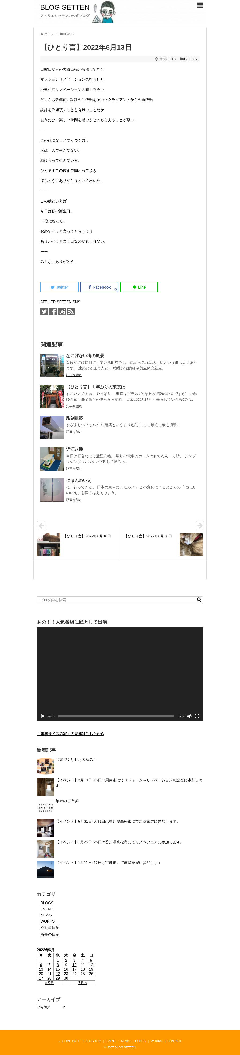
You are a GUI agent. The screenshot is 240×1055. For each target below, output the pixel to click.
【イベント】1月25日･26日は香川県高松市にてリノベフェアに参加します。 (120, 842)
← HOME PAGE (69, 1041)
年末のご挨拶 (67, 801)
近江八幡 (74, 449)
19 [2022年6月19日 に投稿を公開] (91, 969)
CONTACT (174, 1041)
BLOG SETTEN (65, 7)
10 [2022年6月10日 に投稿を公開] (74, 965)
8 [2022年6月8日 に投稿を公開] (58, 965)
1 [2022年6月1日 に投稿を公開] (58, 960)
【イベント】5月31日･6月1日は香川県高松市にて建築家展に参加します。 (118, 821)
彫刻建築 (74, 418)
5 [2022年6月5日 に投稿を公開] (91, 960)
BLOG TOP (93, 1041)
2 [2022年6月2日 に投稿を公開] (66, 960)
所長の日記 (50, 934)
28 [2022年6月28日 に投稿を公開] (49, 978)
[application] (120, 674)
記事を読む (74, 375)
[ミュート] (189, 716)
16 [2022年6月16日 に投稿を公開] (66, 969)
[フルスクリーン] (197, 716)
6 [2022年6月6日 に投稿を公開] (41, 965)
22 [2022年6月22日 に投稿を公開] (58, 974)
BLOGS (190, 59)
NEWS (46, 915)
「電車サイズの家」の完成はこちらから (70, 734)
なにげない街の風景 (85, 355)
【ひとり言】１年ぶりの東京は (95, 387)
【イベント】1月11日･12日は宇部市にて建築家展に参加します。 (110, 863)
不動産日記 (50, 928)
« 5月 (49, 983)
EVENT (47, 909)
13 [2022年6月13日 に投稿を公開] (41, 969)
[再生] (43, 716)
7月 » (82, 983)
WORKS (48, 921)
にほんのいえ (78, 480)
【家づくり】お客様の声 (76, 760)
